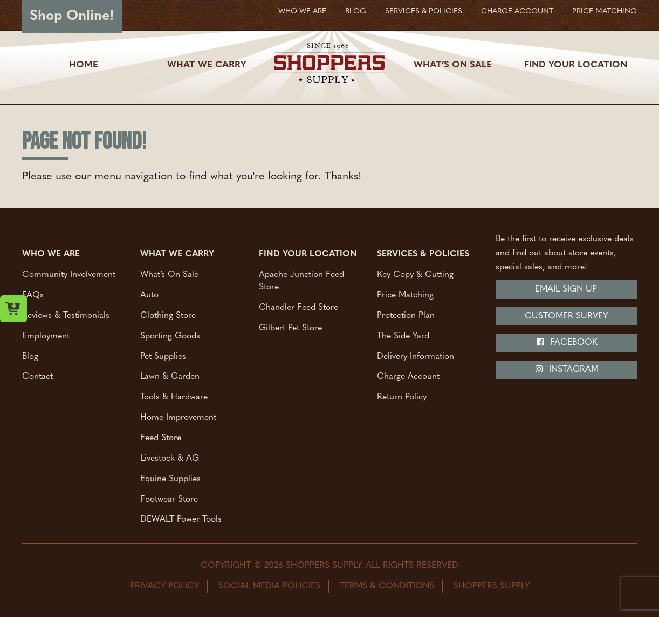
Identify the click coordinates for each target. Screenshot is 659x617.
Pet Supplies (163, 356)
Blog (355, 12)
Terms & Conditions (387, 586)
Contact (37, 376)
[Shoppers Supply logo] (329, 65)
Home (83, 65)
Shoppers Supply (492, 586)
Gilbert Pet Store (290, 327)
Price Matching (604, 12)
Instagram (566, 369)
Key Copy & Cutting (415, 275)
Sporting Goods (170, 335)
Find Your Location (575, 65)
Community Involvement (68, 275)
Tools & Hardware (174, 397)
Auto (149, 295)
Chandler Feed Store (298, 307)
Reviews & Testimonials (65, 315)
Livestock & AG (169, 458)
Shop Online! (72, 16)
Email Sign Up (566, 289)
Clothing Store (168, 315)
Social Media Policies (269, 586)
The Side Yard (403, 335)
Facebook (566, 342)
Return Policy (402, 397)
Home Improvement (178, 417)
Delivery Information (415, 356)
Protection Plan (406, 315)
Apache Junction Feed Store (301, 281)
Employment (46, 335)
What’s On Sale (453, 65)
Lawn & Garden (170, 376)
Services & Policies (423, 12)
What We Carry (206, 65)
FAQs (33, 295)
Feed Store (160, 437)
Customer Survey (566, 316)
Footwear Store (169, 499)
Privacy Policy (164, 586)
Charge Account (517, 12)
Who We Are (302, 12)
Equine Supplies (170, 478)
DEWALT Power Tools (181, 519)
